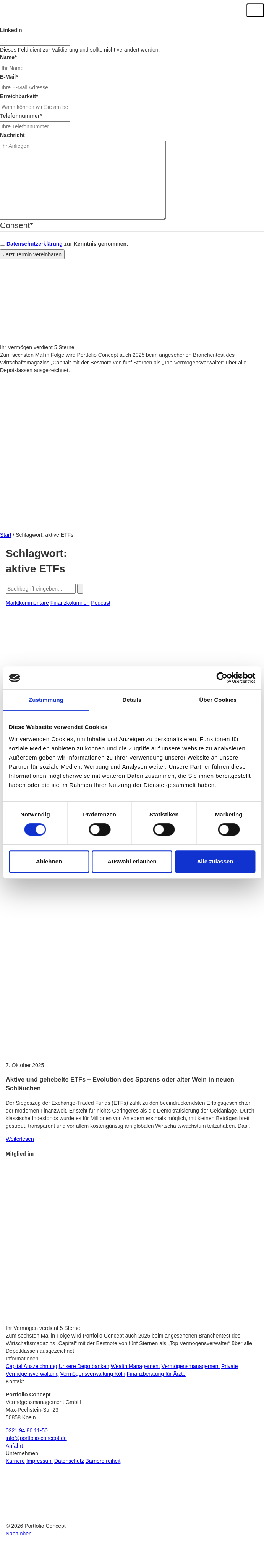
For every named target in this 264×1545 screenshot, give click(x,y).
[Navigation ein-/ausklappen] (255, 10)
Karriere (15, 1461)
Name (8, 57)
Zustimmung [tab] (46, 699)
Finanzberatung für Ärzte (156, 1374)
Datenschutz (69, 1461)
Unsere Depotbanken (84, 1366)
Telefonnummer (21, 116)
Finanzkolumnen (70, 603)
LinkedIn (11, 30)
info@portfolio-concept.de (36, 1438)
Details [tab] (132, 699)
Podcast (100, 603)
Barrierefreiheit (103, 1461)
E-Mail (9, 77)
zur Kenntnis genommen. (67, 244)
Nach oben (20, 1533)
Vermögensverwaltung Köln (92, 1374)
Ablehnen (49, 861)
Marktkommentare (27, 603)
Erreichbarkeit (19, 96)
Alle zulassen (215, 861)
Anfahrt (14, 1446)
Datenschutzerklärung (34, 244)
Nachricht (12, 135)
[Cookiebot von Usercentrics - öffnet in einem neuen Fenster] (221, 677)
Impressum (39, 1461)
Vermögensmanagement (191, 1366)
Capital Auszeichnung (31, 1366)
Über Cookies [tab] (218, 699)
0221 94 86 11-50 (27, 1430)
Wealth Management (135, 1366)
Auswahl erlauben (131, 861)
